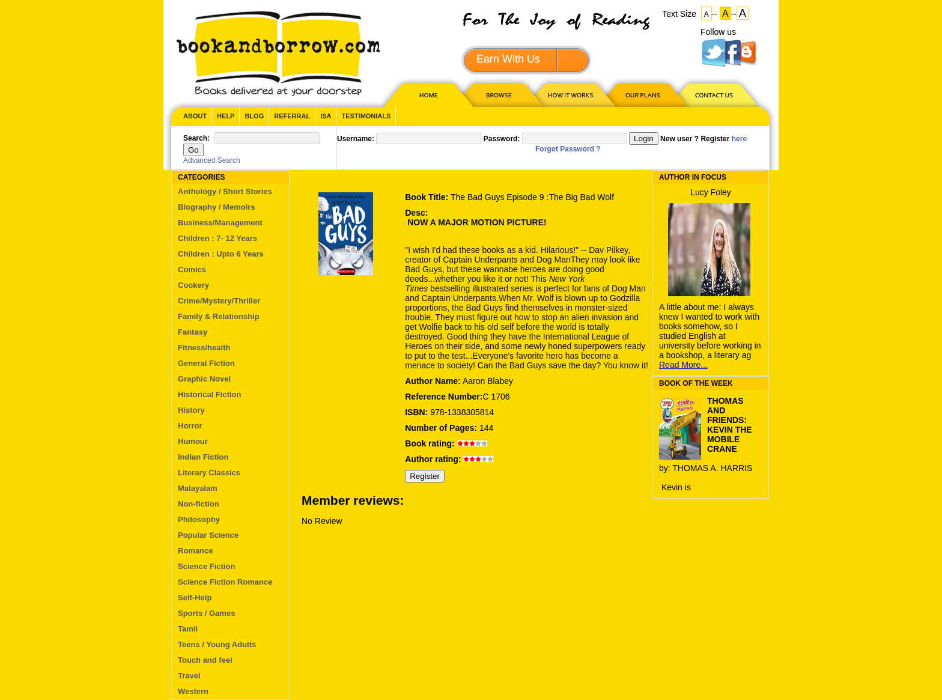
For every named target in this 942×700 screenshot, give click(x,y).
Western (193, 691)
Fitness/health (204, 347)
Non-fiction (198, 503)
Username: (355, 139)
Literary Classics (209, 472)
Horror (190, 425)
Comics (192, 269)
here (739, 139)
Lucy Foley (710, 192)
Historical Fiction (209, 394)
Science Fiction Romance (225, 581)
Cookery (193, 285)
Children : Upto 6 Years (221, 253)
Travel (189, 675)
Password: (502, 139)
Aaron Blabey (488, 381)
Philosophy (199, 519)
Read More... (683, 365)
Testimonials (365, 116)
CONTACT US (713, 94)
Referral (292, 116)
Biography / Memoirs (216, 207)
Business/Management (220, 222)
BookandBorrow (277, 53)
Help (225, 116)
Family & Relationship (219, 316)
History (191, 410)
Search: (196, 138)
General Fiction (206, 363)
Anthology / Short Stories (225, 191)
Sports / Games (206, 613)
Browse (500, 94)
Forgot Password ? (568, 149)
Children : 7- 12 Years (217, 238)
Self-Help (194, 597)
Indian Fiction (203, 456)
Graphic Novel (204, 378)
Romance (195, 550)
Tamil (188, 628)
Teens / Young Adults (217, 644)
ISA (325, 116)
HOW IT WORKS (570, 94)
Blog (254, 116)
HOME (426, 94)
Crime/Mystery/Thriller (219, 300)
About (195, 116)
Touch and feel (205, 660)
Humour (193, 441)
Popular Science (208, 535)
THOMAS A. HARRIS (712, 468)
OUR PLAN (642, 94)
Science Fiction (206, 566)
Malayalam (197, 488)
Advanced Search (211, 160)
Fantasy (192, 331)
